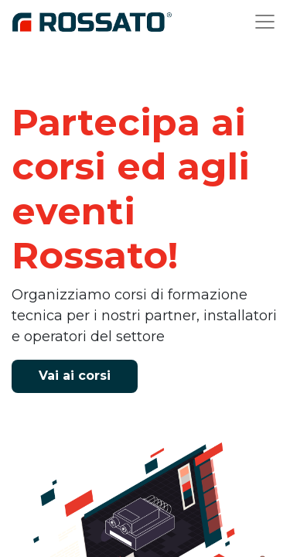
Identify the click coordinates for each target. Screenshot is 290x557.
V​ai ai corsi (75, 375)
